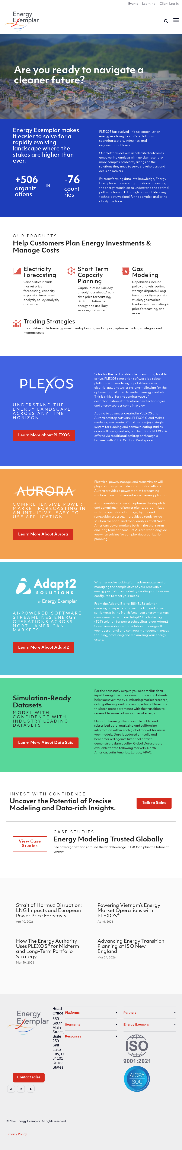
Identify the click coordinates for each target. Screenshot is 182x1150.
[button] (176, 20)
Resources (73, 1036)
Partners (130, 1012)
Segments (72, 1024)
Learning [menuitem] (148, 4)
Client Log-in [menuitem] (169, 4)
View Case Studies (30, 844)
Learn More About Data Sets (45, 743)
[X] (11, 1089)
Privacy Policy (16, 1134)
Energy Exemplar (137, 1024)
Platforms (72, 1012)
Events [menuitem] (133, 4)
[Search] (166, 21)
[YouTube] (31, 1089)
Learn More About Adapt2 (43, 648)
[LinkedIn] (21, 1089)
